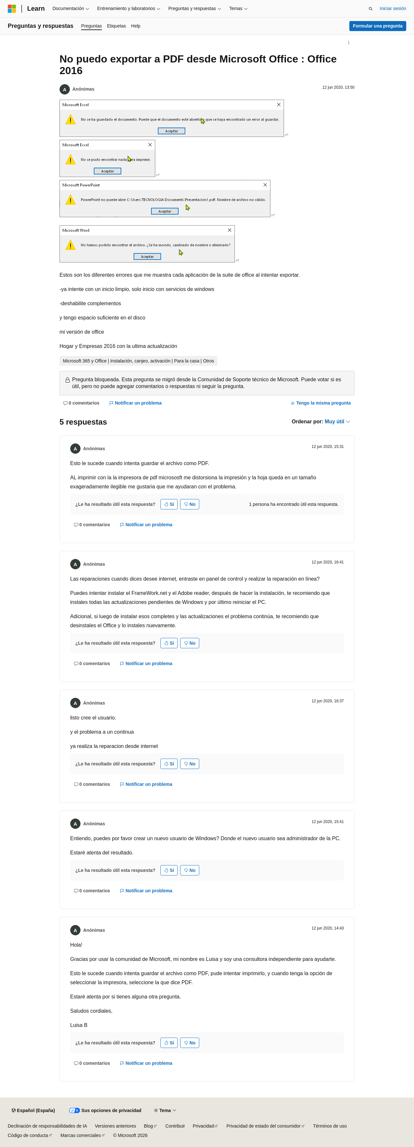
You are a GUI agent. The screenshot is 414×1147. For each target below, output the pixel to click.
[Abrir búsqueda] (370, 9)
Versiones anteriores (115, 1126)
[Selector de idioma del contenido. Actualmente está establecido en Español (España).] (33, 1111)
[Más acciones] (348, 43)
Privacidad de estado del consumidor (263, 1126)
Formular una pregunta (377, 25)
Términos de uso (330, 1126)
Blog (148, 1126)
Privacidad (203, 1126)
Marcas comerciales (80, 1135)
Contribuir (175, 1126)
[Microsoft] (12, 9)
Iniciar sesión (393, 8)
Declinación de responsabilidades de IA (47, 1126)
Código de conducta (28, 1135)
